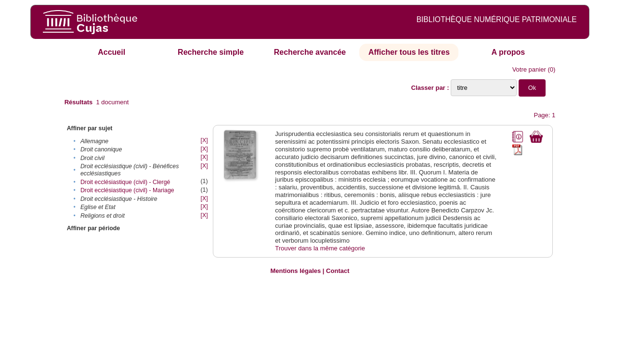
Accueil (111, 52)
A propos (508, 52)
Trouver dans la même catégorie (320, 248)
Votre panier (529, 69)
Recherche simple (211, 52)
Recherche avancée (310, 52)
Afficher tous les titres (409, 52)
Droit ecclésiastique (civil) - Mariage (127, 190)
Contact (337, 270)
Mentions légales (295, 270)
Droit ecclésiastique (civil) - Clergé (125, 182)
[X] (204, 140)
